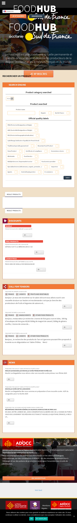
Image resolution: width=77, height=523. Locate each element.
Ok (31, 518)
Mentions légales (46, 507)
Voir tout (38, 490)
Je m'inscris (38, 74)
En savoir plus (38, 478)
